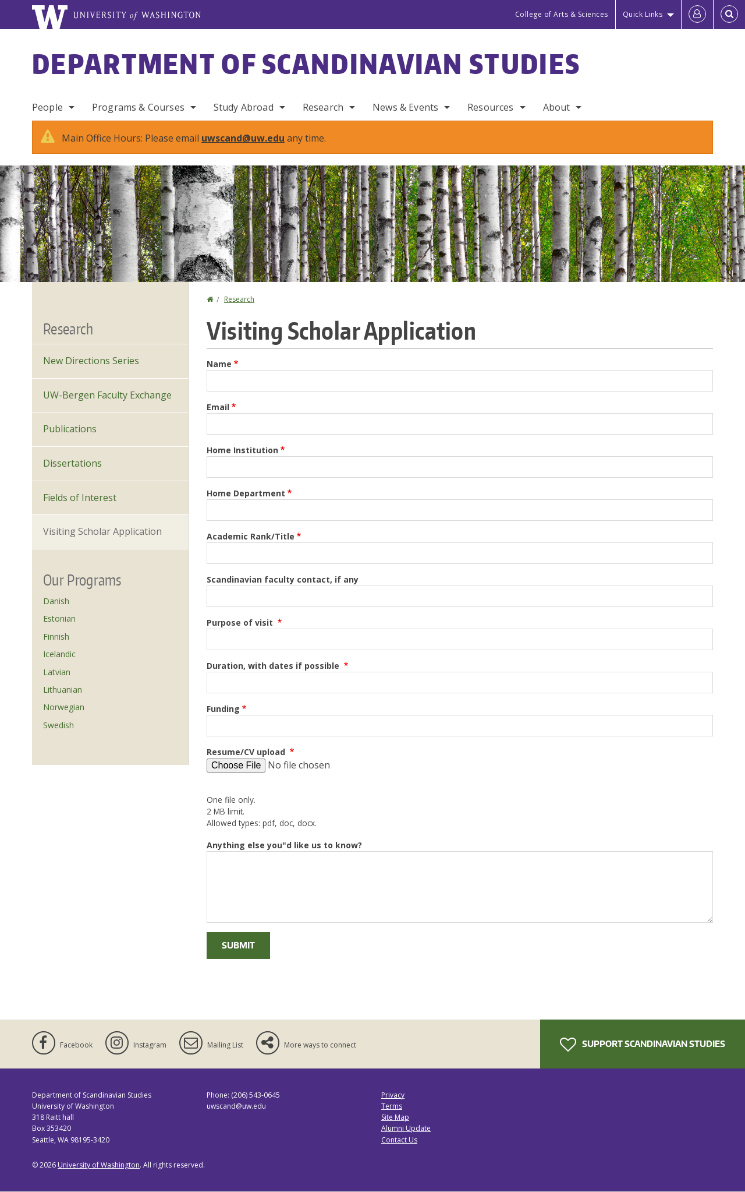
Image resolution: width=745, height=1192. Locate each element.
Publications (70, 428)
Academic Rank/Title (251, 536)
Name (219, 363)
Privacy (393, 1095)
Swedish (58, 725)
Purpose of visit (241, 622)
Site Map (395, 1117)
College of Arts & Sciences (561, 14)
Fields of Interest (79, 497)
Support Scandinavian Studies (642, 1044)
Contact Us (399, 1140)
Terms (391, 1106)
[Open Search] (729, 14)
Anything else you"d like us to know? (284, 845)
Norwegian (63, 707)
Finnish (56, 636)
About (556, 107)
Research (323, 107)
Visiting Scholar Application (102, 531)
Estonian (59, 618)
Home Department (246, 493)
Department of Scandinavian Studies (306, 63)
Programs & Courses (138, 107)
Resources (490, 107)
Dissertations (72, 463)
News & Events (405, 107)
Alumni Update (406, 1128)
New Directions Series (91, 360)
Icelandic (59, 654)
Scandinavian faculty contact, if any (283, 579)
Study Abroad (244, 107)
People (47, 107)
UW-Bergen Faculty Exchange (107, 395)
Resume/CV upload (247, 751)
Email (218, 406)
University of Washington (99, 1165)
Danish (56, 600)
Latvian (56, 672)
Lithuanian (62, 689)
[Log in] (697, 14)
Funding (223, 708)
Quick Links (643, 14)
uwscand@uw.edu (243, 138)
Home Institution (242, 450)
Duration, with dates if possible (274, 665)
